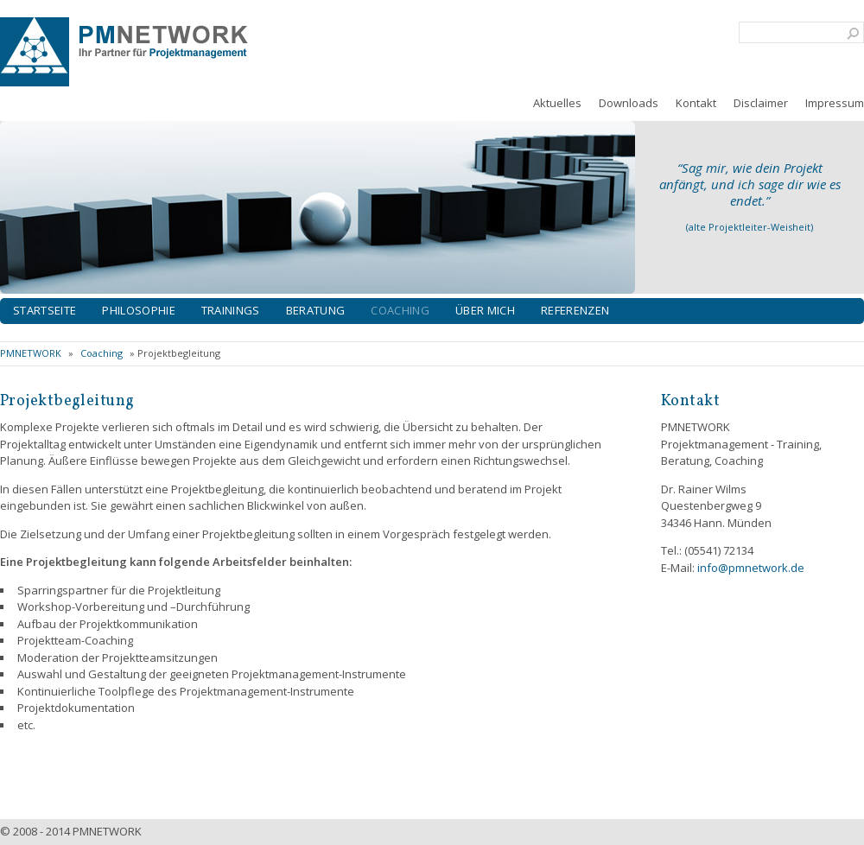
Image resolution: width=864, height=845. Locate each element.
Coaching (400, 310)
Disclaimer (761, 103)
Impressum (834, 103)
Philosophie (138, 310)
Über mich (485, 310)
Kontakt (696, 103)
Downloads (628, 103)
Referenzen (575, 310)
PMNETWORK (30, 352)
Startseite (44, 310)
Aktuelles (557, 103)
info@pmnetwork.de (750, 567)
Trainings (230, 310)
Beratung (316, 310)
